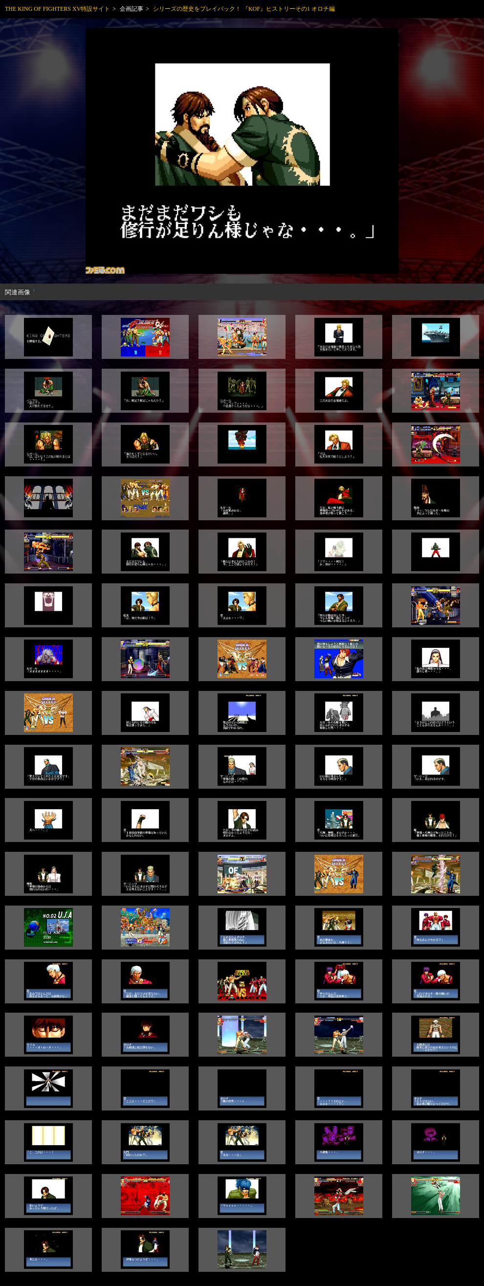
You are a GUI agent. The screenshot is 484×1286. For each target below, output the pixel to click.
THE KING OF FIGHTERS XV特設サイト (57, 8)
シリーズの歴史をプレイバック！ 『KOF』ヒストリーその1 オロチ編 (244, 8)
